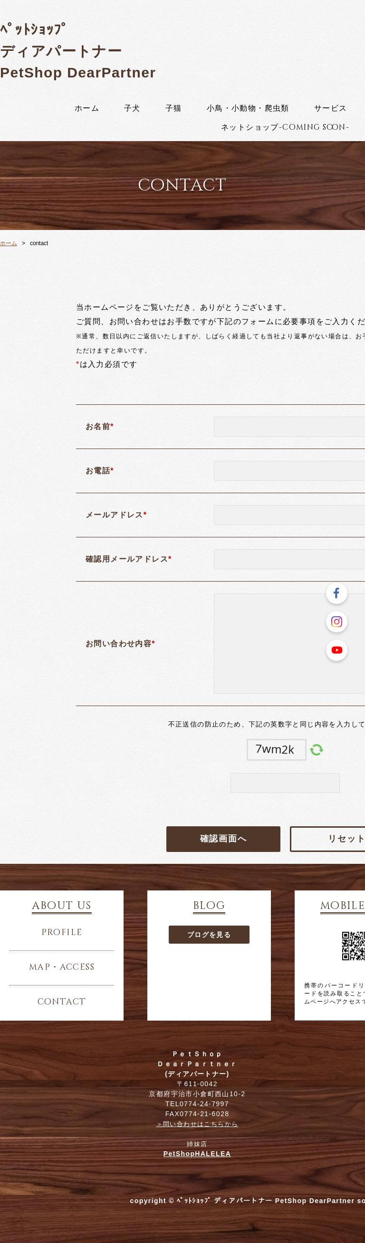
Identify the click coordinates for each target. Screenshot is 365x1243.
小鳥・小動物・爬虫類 (248, 108)
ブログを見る (209, 934)
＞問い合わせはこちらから (197, 1124)
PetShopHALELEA (197, 1153)
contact (62, 1002)
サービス (330, 108)
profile (62, 932)
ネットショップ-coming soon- (285, 127)
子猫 (173, 108)
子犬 (132, 108)
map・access (62, 967)
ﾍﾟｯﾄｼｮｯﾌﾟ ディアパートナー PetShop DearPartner (78, 51)
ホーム (87, 108)
